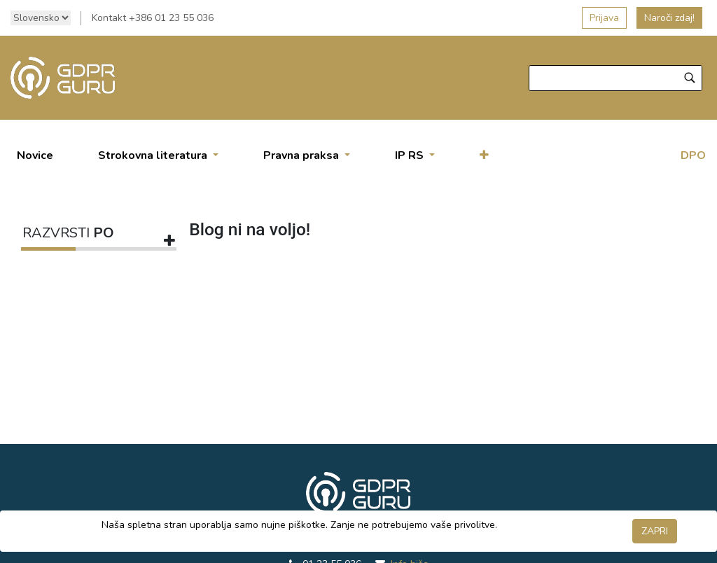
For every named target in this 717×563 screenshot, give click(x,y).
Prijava (604, 18)
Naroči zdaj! (669, 18)
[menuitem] (35, 155)
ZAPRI (654, 531)
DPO (693, 155)
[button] (484, 155)
